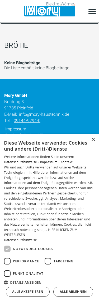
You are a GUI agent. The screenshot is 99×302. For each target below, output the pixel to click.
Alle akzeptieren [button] (27, 291)
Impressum (15, 128)
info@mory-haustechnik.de (44, 114)
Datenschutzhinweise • (22, 162)
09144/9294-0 (27, 120)
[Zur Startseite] (49, 11)
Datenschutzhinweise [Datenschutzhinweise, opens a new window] (20, 240)
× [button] (93, 140)
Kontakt (66, 162)
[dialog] (49, 218)
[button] (92, 11)
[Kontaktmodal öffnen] (7, 11)
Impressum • (50, 162)
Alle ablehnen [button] (73, 291)
